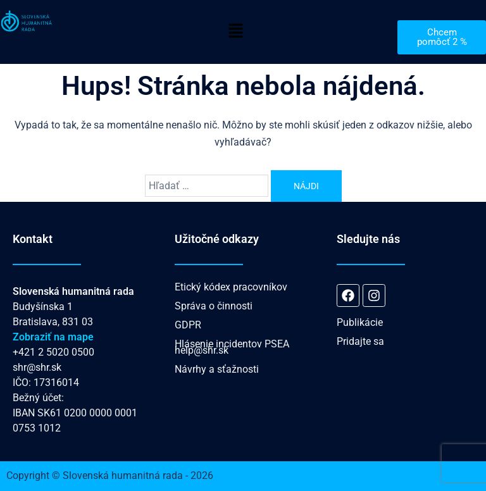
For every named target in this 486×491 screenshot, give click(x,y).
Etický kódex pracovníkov (231, 287)
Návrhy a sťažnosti (217, 369)
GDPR (188, 325)
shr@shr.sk (37, 367)
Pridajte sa (360, 341)
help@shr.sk (201, 350)
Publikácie (360, 322)
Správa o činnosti (213, 306)
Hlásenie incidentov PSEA (232, 344)
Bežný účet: (38, 398)
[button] (235, 32)
